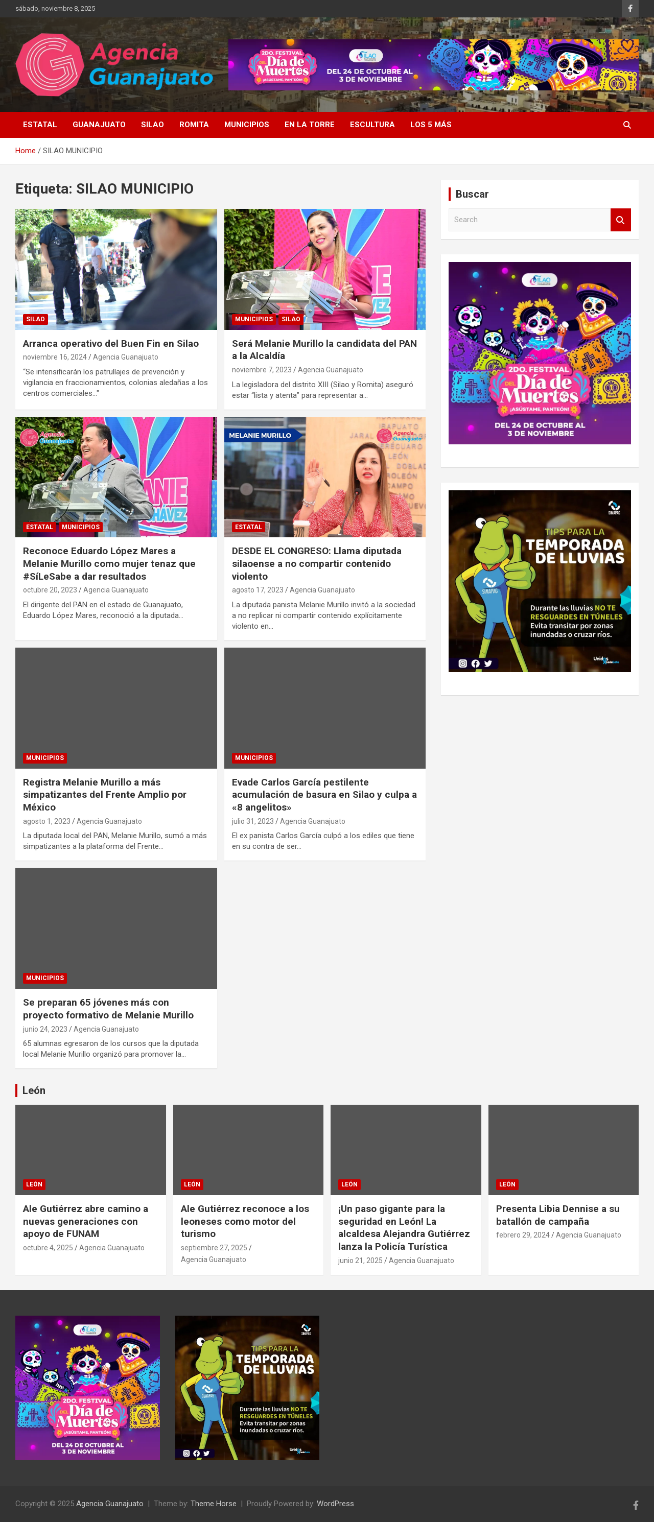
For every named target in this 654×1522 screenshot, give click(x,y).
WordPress (335, 1503)
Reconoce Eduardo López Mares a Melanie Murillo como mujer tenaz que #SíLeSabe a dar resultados (109, 563)
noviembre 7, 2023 (262, 370)
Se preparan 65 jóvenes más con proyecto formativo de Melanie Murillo (108, 1008)
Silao (152, 124)
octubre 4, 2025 (48, 1248)
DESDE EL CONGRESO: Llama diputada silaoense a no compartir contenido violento (317, 563)
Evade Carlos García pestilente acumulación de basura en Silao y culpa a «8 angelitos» (324, 794)
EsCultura (372, 124)
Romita (194, 124)
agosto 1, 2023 (47, 821)
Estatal (40, 124)
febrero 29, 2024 (523, 1235)
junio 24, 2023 (45, 1029)
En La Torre (310, 124)
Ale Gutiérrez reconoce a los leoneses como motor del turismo (245, 1221)
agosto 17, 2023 (258, 590)
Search (621, 219)
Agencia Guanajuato (125, 357)
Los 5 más (431, 124)
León (33, 1090)
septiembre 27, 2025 (214, 1248)
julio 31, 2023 (253, 821)
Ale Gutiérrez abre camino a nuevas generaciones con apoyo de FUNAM (85, 1221)
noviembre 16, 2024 (55, 357)
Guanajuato (99, 124)
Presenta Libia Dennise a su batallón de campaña (558, 1215)
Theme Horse (214, 1503)
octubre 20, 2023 (50, 590)
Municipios (246, 124)
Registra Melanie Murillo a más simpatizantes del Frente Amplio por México (104, 794)
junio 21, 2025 (360, 1260)
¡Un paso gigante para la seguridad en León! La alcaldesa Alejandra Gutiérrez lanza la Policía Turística (404, 1227)
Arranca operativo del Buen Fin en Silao (111, 343)
